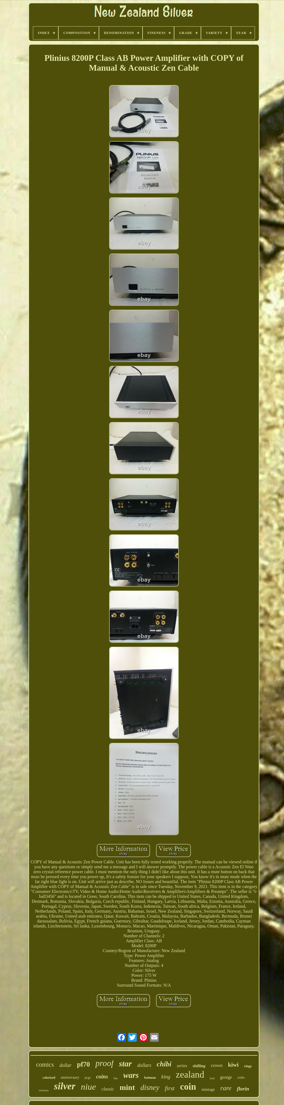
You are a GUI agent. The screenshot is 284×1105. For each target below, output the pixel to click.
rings (248, 1066)
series (182, 1065)
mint (127, 1087)
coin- (241, 1077)
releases (44, 1090)
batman (150, 1077)
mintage (208, 1089)
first (169, 1088)
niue (88, 1087)
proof (104, 1063)
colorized (48, 1078)
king (166, 1077)
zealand (190, 1074)
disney (149, 1087)
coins (102, 1076)
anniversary (70, 1077)
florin (243, 1089)
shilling (199, 1066)
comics (45, 1064)
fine (115, 1078)
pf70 (83, 1064)
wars (131, 1075)
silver (64, 1086)
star (125, 1063)
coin (188, 1087)
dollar (65, 1065)
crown (216, 1065)
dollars (144, 1065)
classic (107, 1089)
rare (225, 1088)
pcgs (88, 1078)
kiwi (233, 1064)
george (226, 1077)
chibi (164, 1064)
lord (212, 1078)
